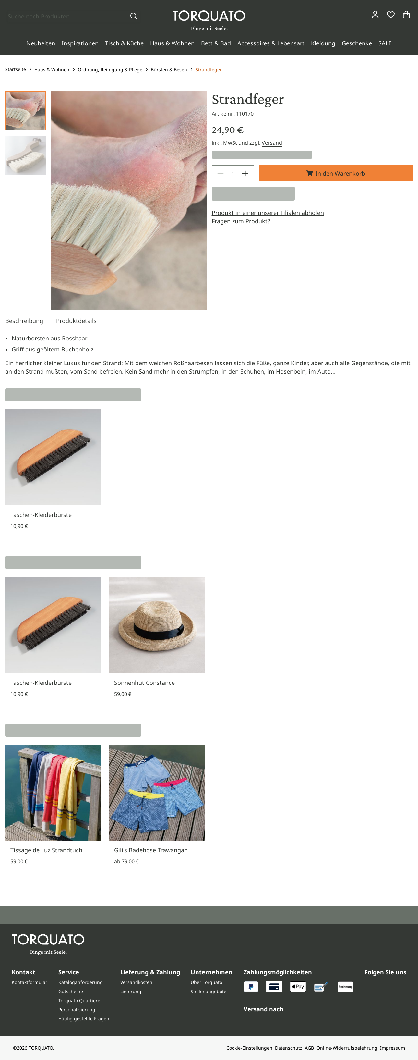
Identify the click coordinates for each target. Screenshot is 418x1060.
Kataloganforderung (80, 982)
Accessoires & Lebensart (271, 43)
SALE (385, 43)
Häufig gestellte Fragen (83, 1019)
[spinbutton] (233, 173)
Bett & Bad (216, 43)
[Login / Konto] (375, 14)
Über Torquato (206, 982)
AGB (309, 1048)
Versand (272, 142)
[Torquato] (209, 20)
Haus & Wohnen (172, 43)
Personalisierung (76, 1009)
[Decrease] (220, 173)
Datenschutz (288, 1048)
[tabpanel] (209, 355)
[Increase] (245, 173)
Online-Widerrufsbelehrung (346, 1048)
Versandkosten (136, 982)
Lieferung (130, 991)
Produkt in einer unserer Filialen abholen (268, 212)
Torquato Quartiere (79, 1000)
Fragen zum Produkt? (241, 221)
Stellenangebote (208, 991)
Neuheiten (40, 43)
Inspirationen (80, 43)
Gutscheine (70, 991)
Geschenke (357, 43)
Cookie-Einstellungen (249, 1048)
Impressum (392, 1048)
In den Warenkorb (335, 173)
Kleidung (323, 43)
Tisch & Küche (124, 43)
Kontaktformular (29, 982)
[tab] (24, 321)
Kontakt (23, 972)
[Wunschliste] (391, 14)
